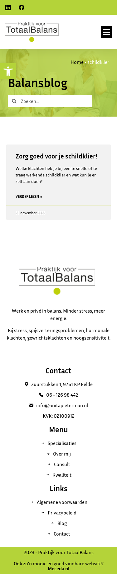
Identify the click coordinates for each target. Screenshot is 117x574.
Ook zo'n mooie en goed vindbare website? (59, 566)
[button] (107, 32)
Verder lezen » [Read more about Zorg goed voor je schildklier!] (29, 196)
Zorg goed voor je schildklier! (56, 156)
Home (77, 62)
